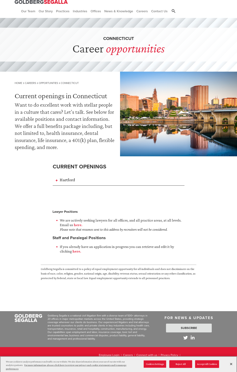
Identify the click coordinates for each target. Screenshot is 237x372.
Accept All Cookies (207, 365)
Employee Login (109, 355)
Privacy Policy (169, 355)
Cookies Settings (155, 365)
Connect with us (146, 355)
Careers (30, 83)
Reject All (181, 365)
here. (78, 225)
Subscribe (189, 328)
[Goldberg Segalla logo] (41, 2)
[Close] (231, 365)
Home (18, 83)
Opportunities (48, 83)
